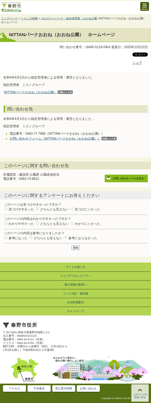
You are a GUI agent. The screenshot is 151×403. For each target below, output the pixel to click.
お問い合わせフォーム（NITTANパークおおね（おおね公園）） (55, 138)
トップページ (9, 18)
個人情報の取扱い (75, 284)
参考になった (18, 238)
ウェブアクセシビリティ (75, 275)
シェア (137, 63)
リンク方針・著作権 (75, 293)
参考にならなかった (82, 238)
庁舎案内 (39, 388)
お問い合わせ (88, 388)
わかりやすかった (21, 223)
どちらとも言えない (54, 209)
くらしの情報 (29, 18)
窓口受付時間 (63, 388)
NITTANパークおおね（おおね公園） (30, 92)
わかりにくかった (87, 223)
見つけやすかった (21, 209)
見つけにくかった (87, 209)
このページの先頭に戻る (140, 396)
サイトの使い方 (75, 267)
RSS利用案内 (75, 302)
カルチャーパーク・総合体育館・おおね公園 (69, 18)
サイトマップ (75, 311)
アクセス (14, 388)
